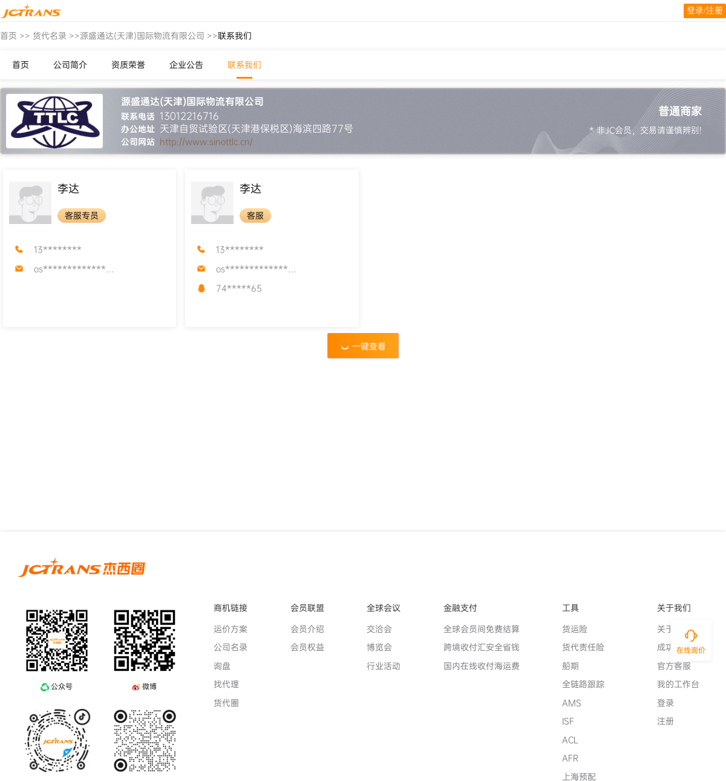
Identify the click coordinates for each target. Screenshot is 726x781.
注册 (670, 721)
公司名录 (235, 647)
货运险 (579, 629)
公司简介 (70, 64)
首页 (8, 35)
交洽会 (384, 629)
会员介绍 (312, 629)
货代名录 (50, 35)
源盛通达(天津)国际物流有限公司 (142, 35)
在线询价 (690, 650)
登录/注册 (705, 10)
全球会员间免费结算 (486, 629)
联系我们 (244, 64)
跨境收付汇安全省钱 (486, 647)
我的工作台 (683, 684)
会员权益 (312, 647)
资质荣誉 (128, 64)
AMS (576, 702)
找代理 (231, 684)
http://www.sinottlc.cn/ (206, 141)
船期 (575, 666)
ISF (573, 721)
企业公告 (186, 64)
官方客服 (679, 666)
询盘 (227, 666)
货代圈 (231, 702)
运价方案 (235, 629)
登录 (670, 702)
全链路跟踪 (588, 684)
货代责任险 (588, 647)
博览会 (384, 647)
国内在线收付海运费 (486, 666)
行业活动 (388, 666)
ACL (575, 739)
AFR (575, 758)
